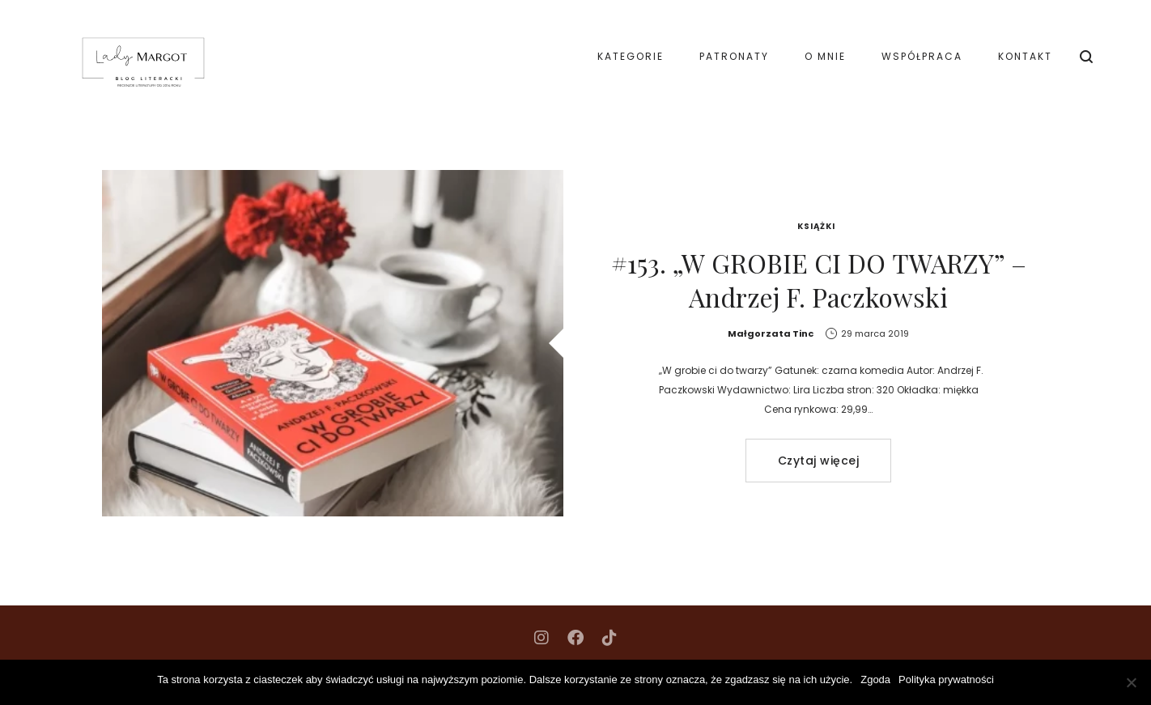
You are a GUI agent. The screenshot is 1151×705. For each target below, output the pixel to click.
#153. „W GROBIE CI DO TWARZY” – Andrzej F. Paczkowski (818, 279)
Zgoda (875, 679)
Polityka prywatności (946, 679)
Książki (816, 226)
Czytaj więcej (819, 460)
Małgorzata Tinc (770, 333)
